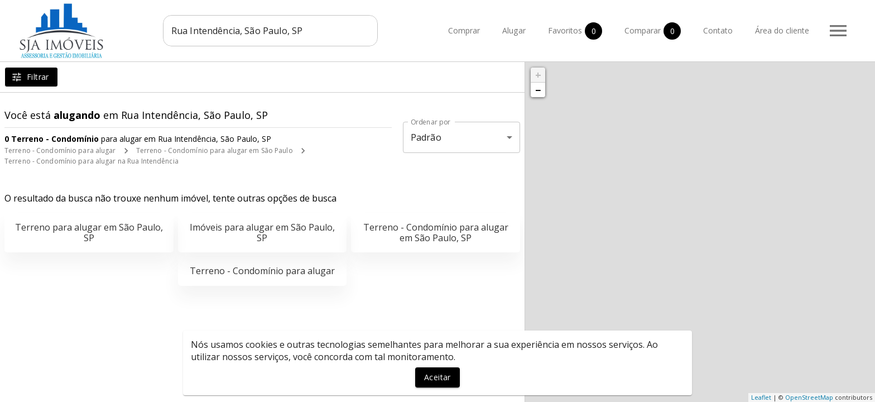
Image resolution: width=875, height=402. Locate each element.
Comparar (652, 31)
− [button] (538, 90)
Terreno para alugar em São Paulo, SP (89, 232)
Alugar (514, 31)
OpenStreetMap (809, 397)
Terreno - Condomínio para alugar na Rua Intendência (91, 161)
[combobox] (270, 30)
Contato (718, 31)
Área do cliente (782, 31)
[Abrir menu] (838, 31)
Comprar (464, 31)
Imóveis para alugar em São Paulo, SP (262, 232)
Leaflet (761, 397)
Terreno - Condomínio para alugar (60, 150)
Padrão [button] (426, 137)
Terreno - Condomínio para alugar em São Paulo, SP (435, 232)
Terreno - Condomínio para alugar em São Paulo (214, 150)
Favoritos (575, 31)
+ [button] (538, 75)
